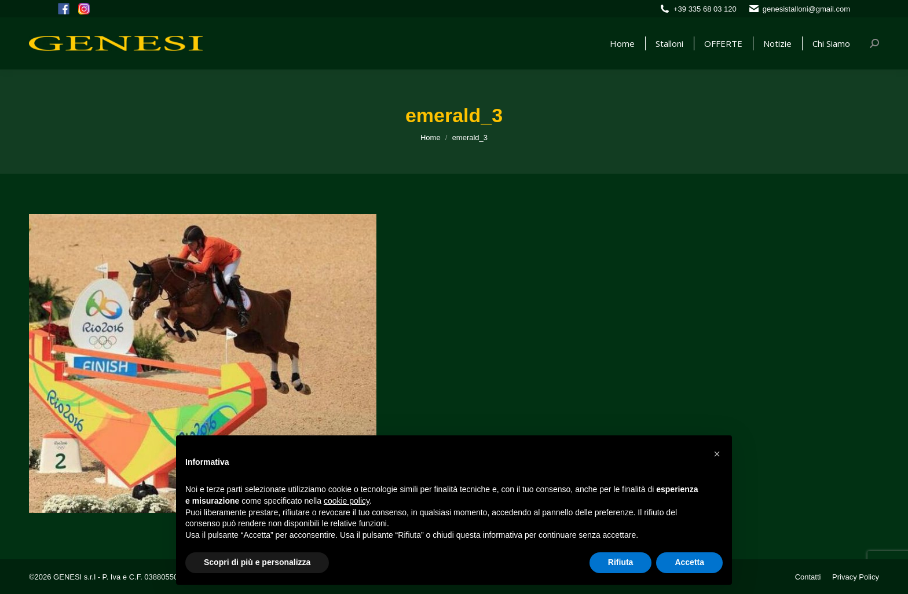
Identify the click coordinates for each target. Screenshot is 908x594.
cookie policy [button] (346, 500)
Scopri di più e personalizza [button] (257, 562)
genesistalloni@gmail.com (806, 9)
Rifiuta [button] (621, 562)
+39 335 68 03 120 (705, 9)
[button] (717, 454)
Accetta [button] (689, 562)
